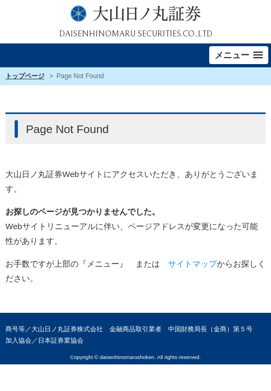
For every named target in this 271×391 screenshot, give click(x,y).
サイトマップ (192, 263)
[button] (238, 55)
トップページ (24, 76)
